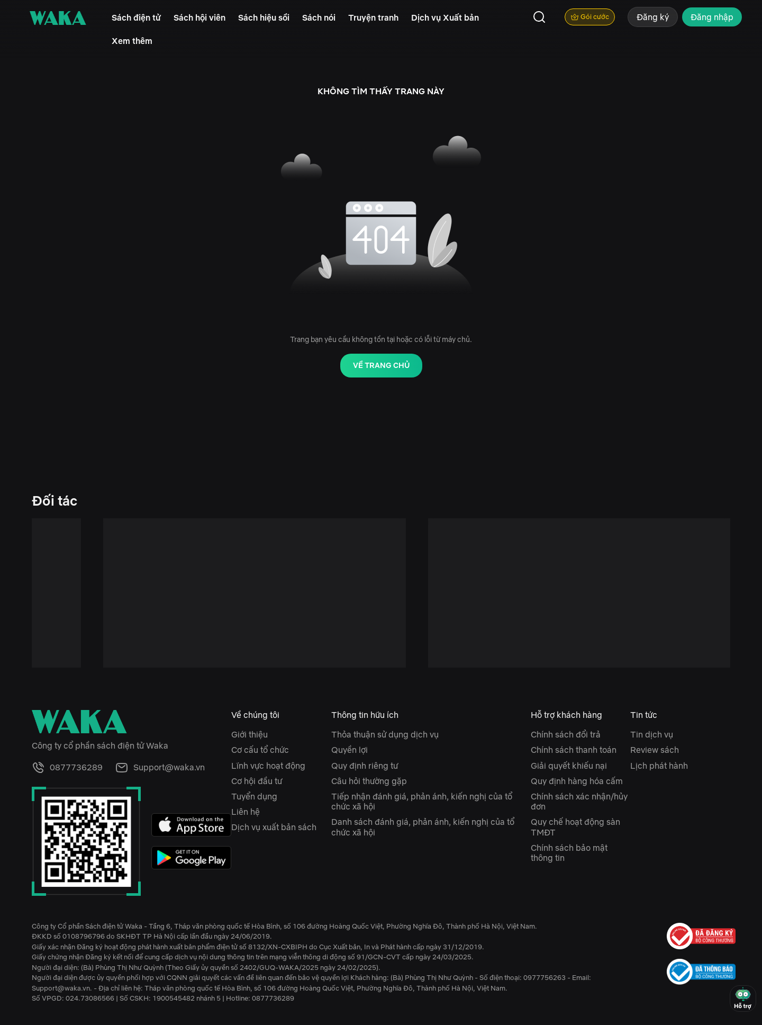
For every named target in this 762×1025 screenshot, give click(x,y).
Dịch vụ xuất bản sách (273, 827)
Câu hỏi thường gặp (369, 781)
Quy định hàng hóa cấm (577, 781)
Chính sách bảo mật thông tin (569, 852)
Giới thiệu (249, 734)
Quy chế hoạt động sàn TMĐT (575, 826)
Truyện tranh (373, 17)
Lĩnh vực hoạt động (268, 765)
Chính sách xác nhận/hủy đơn (579, 801)
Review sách (654, 749)
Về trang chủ (381, 365)
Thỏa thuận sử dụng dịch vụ (385, 734)
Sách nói (318, 17)
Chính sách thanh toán (573, 749)
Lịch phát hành (659, 765)
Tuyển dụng (254, 796)
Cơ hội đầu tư (256, 781)
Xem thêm (132, 40)
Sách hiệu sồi (263, 17)
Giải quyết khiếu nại (569, 765)
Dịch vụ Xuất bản (445, 17)
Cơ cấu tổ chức (260, 749)
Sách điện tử (136, 17)
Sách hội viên (199, 17)
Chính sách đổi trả (566, 734)
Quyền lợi (349, 749)
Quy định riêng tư (364, 765)
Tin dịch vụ (651, 734)
